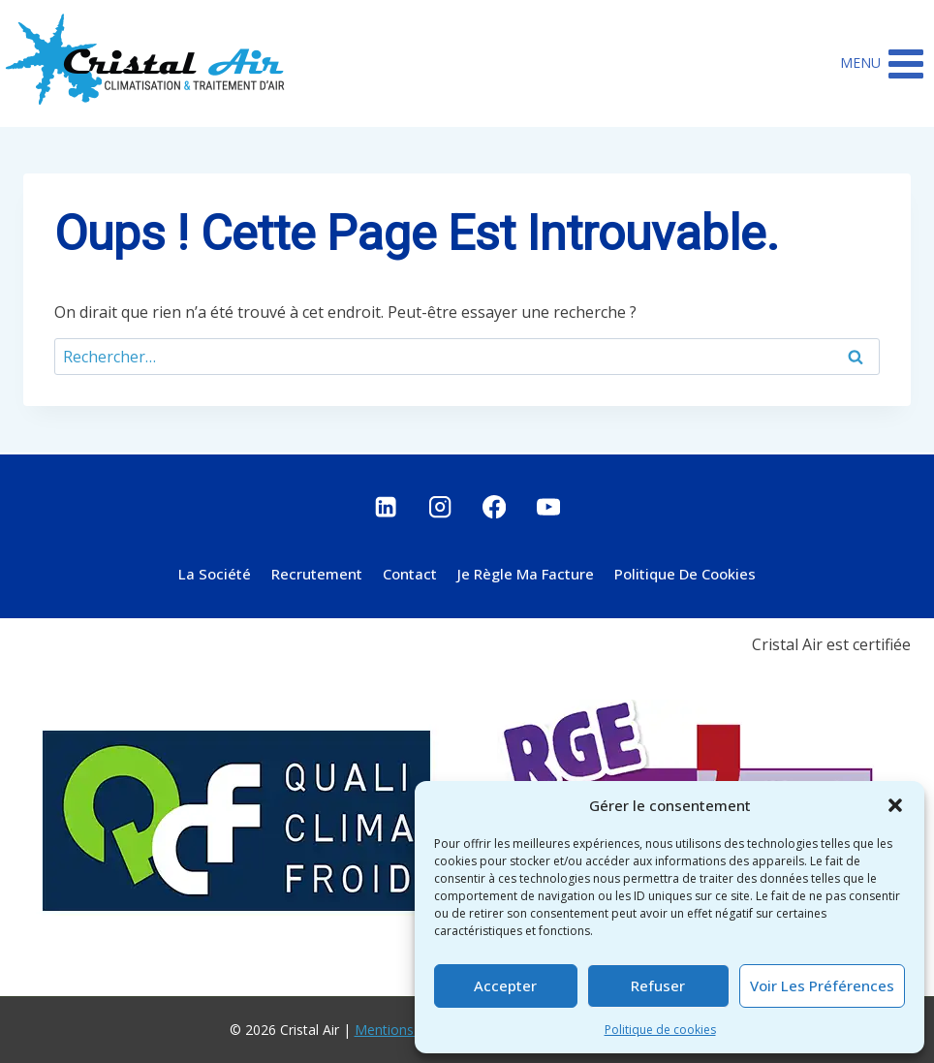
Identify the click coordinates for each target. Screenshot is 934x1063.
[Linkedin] (386, 507)
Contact (410, 573)
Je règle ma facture (525, 573)
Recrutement (316, 573)
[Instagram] (440, 507)
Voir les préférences (822, 985)
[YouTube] (549, 507)
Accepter (505, 985)
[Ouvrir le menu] (882, 63)
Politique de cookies (660, 1029)
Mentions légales (408, 1029)
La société (214, 573)
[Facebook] (494, 507)
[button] (895, 805)
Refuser (658, 985)
